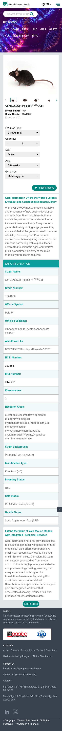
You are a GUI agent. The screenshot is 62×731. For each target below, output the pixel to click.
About (6, 650)
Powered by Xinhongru (27, 724)
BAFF (16, 29)
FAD (35, 29)
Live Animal (14, 132)
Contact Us (9, 663)
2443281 (10, 382)
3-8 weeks (14, 165)
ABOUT (7, 611)
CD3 (7, 29)
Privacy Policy (28, 650)
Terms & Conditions (46, 650)
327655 (9, 365)
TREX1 (26, 29)
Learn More (31, 603)
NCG (7, 35)
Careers (15, 650)
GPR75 (53, 29)
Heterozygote (16, 176)
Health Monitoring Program (17, 656)
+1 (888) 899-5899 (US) (24, 674)
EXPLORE (8, 645)
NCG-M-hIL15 (21, 35)
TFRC (35, 35)
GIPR (43, 29)
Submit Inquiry (44, 187)
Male (11, 154)
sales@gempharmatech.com (26, 668)
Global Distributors (42, 656)
